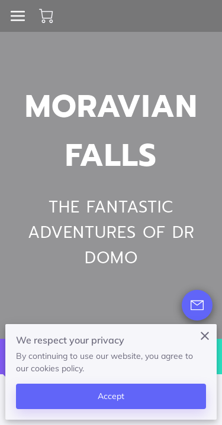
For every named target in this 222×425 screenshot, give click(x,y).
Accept (111, 396)
